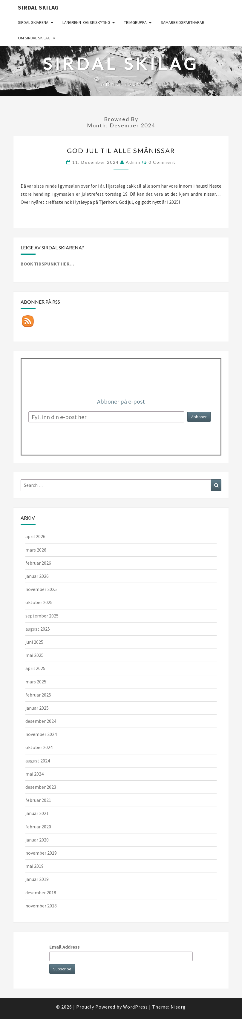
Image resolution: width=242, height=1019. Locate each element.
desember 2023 (40, 787)
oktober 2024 (39, 747)
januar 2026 (37, 576)
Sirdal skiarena (33, 22)
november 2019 (41, 853)
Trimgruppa (135, 22)
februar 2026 (38, 563)
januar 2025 (37, 708)
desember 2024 (40, 721)
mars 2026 (35, 550)
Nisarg (178, 1007)
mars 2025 (35, 682)
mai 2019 (34, 866)
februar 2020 (38, 827)
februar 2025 (38, 695)
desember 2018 (40, 893)
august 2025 (37, 629)
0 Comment (162, 162)
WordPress (135, 1007)
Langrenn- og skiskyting (86, 22)
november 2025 (41, 589)
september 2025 (42, 616)
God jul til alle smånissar (121, 150)
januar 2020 (37, 840)
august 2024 (37, 761)
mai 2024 (34, 774)
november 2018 (41, 906)
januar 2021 (37, 813)
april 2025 (35, 668)
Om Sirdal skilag (34, 38)
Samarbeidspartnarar (182, 22)
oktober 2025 (39, 602)
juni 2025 (34, 642)
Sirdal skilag (38, 7)
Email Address (64, 947)
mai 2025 (34, 655)
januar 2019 (37, 879)
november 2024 (41, 734)
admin (133, 162)
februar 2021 (38, 800)
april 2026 (35, 536)
